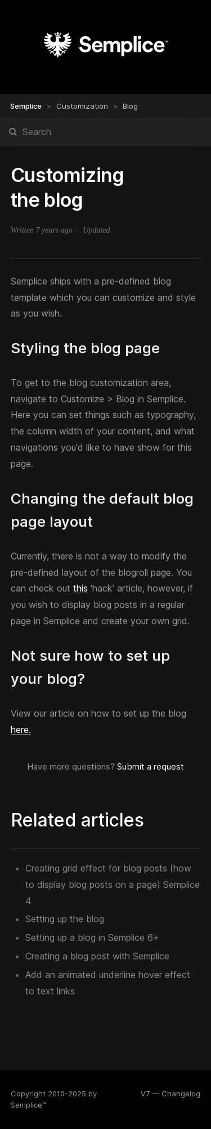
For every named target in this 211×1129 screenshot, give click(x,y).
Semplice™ (29, 1104)
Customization (82, 105)
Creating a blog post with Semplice (97, 956)
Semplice (26, 105)
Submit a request (150, 766)
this (80, 588)
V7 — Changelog (170, 1093)
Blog (130, 105)
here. (21, 729)
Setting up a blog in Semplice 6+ (92, 937)
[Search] (105, 132)
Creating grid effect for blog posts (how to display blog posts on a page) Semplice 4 (112, 884)
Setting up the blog (64, 918)
